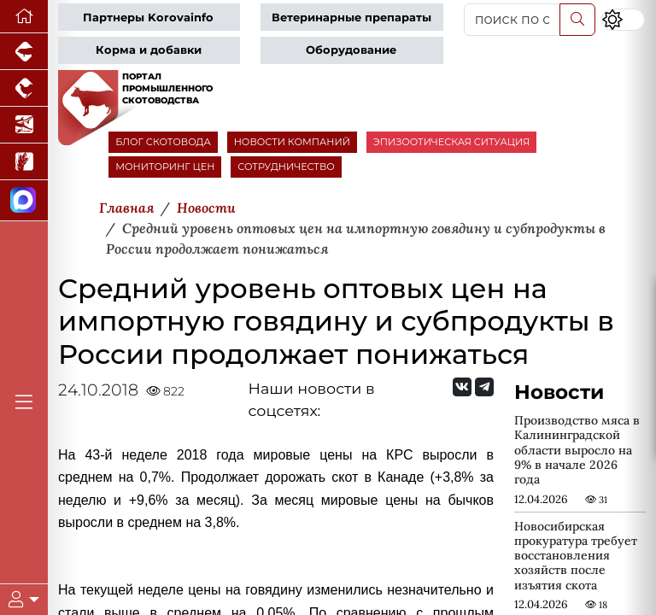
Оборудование (351, 50)
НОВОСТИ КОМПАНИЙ (292, 142)
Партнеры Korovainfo (148, 17)
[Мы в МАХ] (24, 200)
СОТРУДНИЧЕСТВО (286, 167)
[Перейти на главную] (24, 16)
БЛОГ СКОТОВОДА (162, 142)
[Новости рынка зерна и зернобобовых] (24, 162)
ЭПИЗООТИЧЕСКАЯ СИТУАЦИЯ (451, 142)
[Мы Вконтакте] (462, 387)
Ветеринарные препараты (351, 17)
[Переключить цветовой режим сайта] (623, 19)
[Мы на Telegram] (484, 387)
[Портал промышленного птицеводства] (24, 88)
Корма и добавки (149, 50)
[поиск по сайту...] (512, 19)
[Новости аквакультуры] (24, 125)
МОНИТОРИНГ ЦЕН (164, 167)
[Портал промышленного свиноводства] (24, 51)
